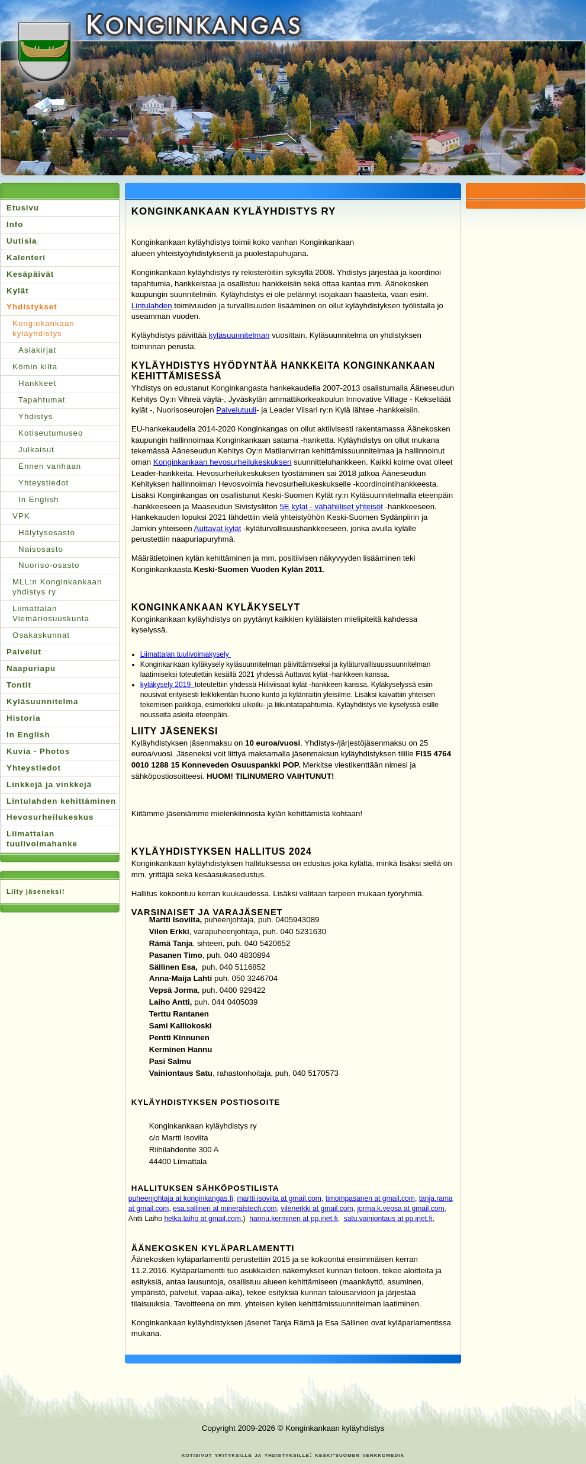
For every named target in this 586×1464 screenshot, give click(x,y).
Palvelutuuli (236, 409)
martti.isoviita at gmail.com (279, 1198)
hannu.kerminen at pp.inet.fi (293, 1218)
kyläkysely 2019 (167, 684)
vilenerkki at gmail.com (317, 1208)
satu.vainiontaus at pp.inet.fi (388, 1218)
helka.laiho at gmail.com (202, 1218)
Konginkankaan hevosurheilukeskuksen (222, 462)
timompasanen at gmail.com (370, 1198)
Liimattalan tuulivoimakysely (185, 654)
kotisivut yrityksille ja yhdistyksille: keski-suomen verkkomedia (293, 1454)
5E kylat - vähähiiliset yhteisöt (330, 506)
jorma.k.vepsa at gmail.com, (401, 1208)
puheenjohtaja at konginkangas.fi (180, 1198)
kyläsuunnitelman (239, 335)
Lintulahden (151, 305)
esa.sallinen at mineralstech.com (224, 1208)
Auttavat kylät (218, 528)
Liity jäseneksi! (36, 891)
